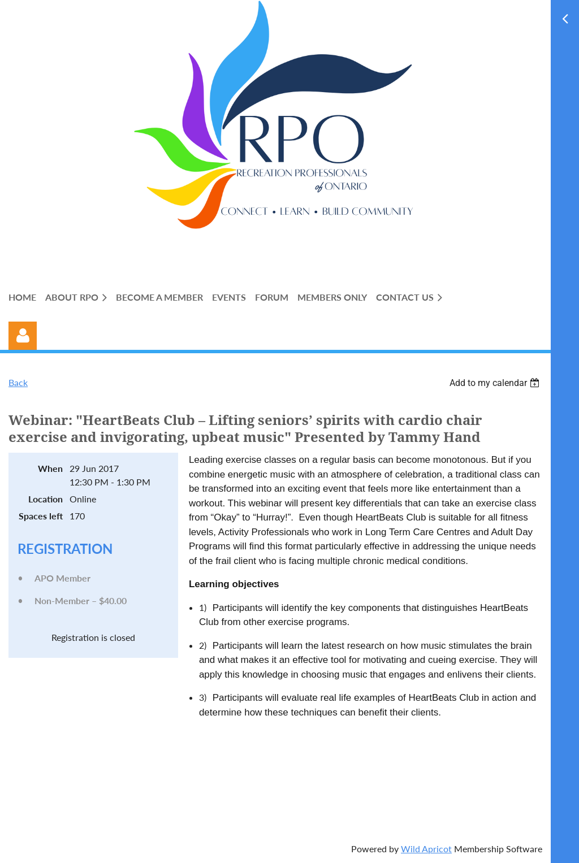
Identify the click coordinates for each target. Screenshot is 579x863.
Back (18, 382)
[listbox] (496, 383)
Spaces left (41, 515)
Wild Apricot (426, 848)
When (50, 468)
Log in (22, 336)
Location (45, 498)
